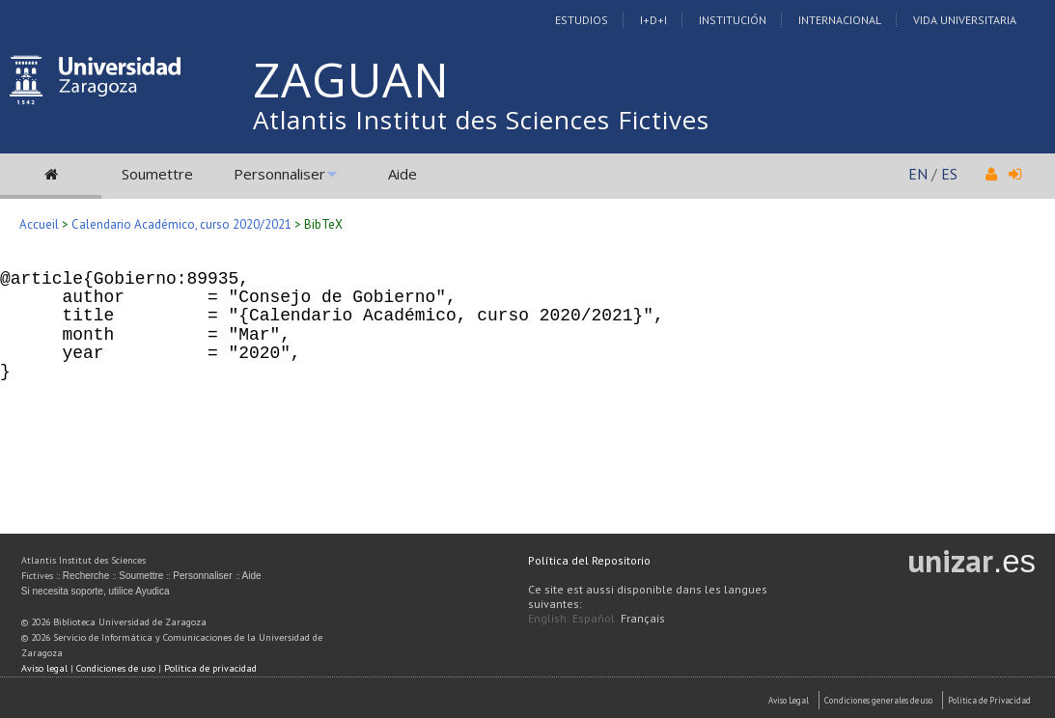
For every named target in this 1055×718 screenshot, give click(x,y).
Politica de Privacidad (989, 700)
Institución (732, 20)
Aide (402, 173)
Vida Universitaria (964, 20)
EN (918, 173)
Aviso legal (44, 668)
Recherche (86, 575)
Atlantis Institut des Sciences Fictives (481, 119)
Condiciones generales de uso (878, 700)
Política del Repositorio (589, 560)
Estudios (581, 20)
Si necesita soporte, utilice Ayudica (95, 591)
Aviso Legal (788, 700)
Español (593, 618)
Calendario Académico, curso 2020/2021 (181, 224)
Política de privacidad (210, 668)
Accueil (39, 224)
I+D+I (653, 20)
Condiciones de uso (115, 668)
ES (949, 173)
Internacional (839, 20)
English (547, 618)
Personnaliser (279, 173)
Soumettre (157, 173)
